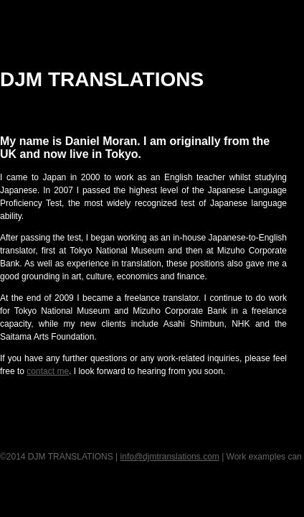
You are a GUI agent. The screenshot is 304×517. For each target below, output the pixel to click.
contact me (48, 371)
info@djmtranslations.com (169, 457)
